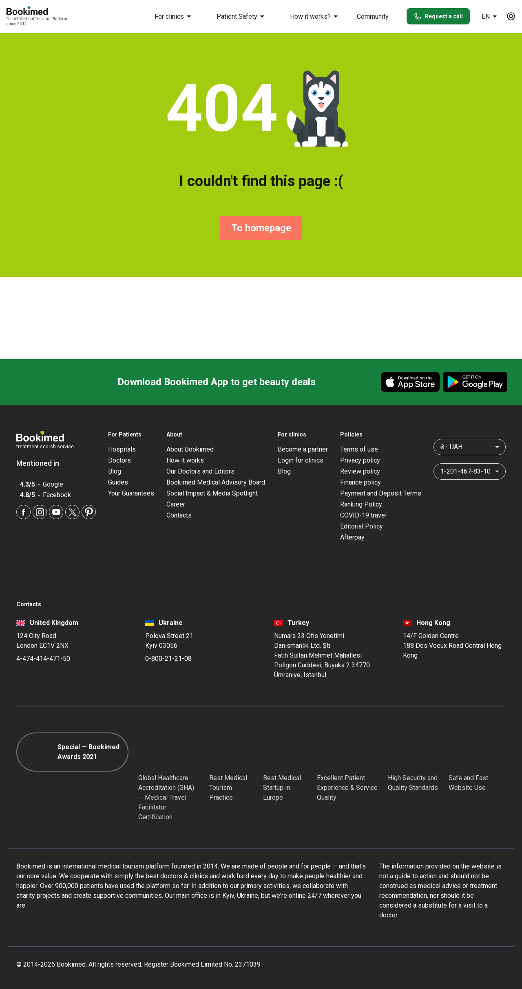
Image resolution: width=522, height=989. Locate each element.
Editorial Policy (361, 526)
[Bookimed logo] (36, 11)
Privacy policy (360, 460)
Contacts (179, 515)
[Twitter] (72, 512)
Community (373, 16)
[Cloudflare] (477, 752)
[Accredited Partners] (331, 752)
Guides (118, 482)
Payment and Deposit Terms (380, 493)
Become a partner (303, 449)
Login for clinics (300, 460)
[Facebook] (23, 512)
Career (175, 504)
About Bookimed (190, 449)
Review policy (360, 471)
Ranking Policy (361, 504)
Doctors (119, 460)
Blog (114, 471)
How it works (185, 460)
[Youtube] (56, 512)
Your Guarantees (131, 493)
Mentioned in (41, 463)
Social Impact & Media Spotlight (212, 493)
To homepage (261, 228)
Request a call (438, 16)
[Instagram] (40, 512)
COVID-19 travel (363, 515)
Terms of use (359, 449)
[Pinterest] (89, 512)
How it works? (315, 16)
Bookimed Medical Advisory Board (215, 482)
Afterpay (352, 537)
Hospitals (122, 449)
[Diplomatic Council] (402, 752)
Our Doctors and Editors (200, 471)
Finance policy (360, 482)
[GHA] (153, 752)
